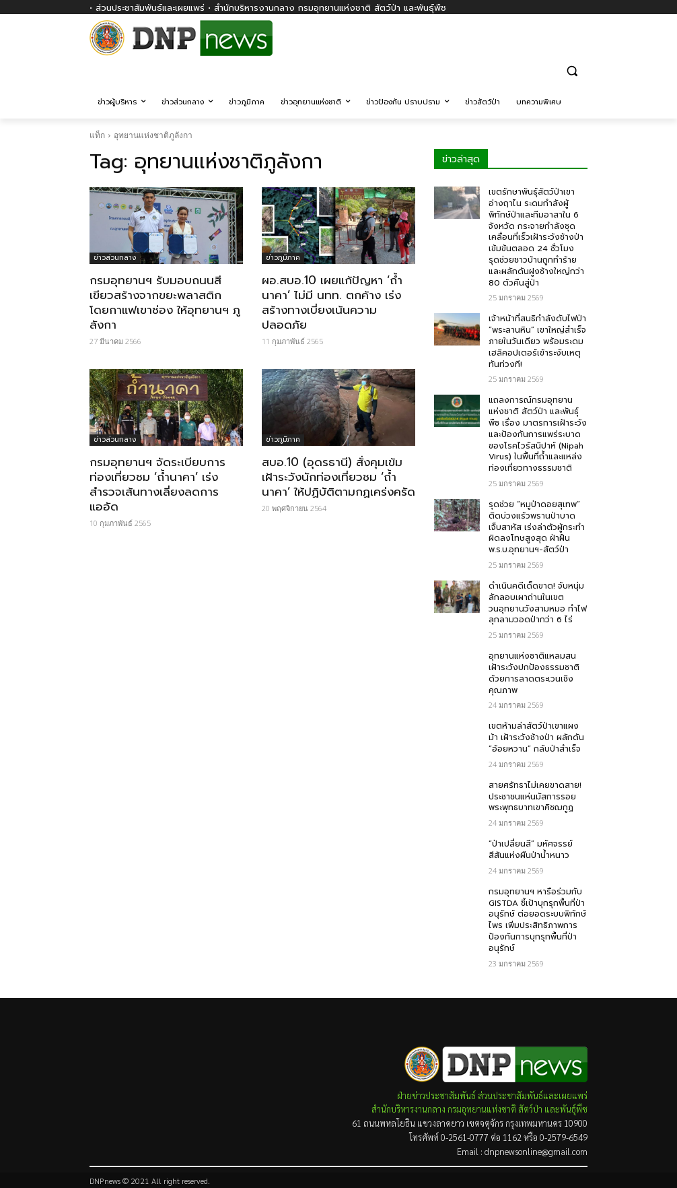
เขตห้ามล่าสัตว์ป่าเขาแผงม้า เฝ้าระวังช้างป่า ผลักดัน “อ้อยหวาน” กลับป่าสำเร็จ (536, 737)
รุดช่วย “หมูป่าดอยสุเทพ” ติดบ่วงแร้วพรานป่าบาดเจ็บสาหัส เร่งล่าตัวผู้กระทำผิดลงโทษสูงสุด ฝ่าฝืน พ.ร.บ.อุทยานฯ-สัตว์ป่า (537, 527)
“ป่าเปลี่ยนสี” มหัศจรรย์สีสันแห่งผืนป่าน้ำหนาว (531, 849)
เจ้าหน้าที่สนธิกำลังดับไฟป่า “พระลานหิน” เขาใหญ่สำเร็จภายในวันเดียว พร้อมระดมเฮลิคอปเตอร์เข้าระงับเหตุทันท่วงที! (537, 341)
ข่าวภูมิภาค (283, 258)
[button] (571, 70)
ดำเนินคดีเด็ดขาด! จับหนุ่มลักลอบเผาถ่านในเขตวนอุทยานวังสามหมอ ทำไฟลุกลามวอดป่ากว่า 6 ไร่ (538, 603)
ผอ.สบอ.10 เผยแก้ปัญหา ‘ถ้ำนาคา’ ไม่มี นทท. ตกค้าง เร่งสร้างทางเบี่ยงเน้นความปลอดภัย (332, 302)
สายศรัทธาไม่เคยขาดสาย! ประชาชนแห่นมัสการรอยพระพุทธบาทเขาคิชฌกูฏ (535, 796)
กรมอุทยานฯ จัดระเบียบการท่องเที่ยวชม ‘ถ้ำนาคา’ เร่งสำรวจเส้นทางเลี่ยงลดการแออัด (157, 484)
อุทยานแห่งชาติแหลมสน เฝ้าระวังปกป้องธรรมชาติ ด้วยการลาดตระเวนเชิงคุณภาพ (534, 673)
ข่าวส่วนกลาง (115, 258)
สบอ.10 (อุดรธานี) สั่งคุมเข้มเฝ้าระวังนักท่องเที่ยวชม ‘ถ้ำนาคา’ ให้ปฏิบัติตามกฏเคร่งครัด (338, 476)
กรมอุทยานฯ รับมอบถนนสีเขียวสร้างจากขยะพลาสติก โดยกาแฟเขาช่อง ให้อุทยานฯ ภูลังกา (165, 302)
